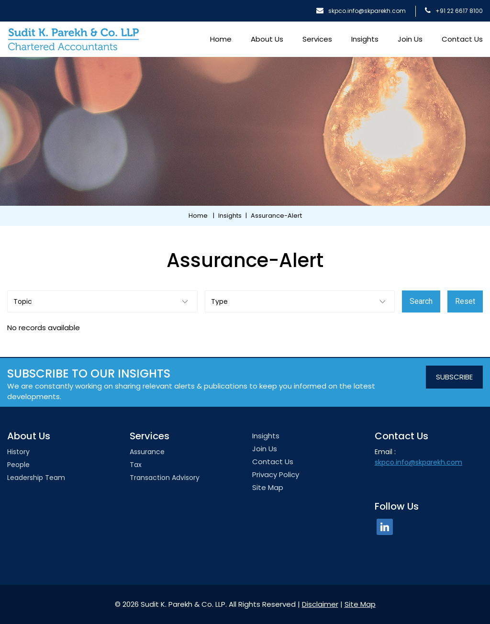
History (18, 452)
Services (317, 39)
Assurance (147, 452)
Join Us (410, 39)
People (18, 464)
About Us (267, 39)
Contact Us (462, 39)
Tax (136, 464)
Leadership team (36, 477)
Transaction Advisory (165, 477)
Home (221, 39)
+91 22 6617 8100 (454, 11)
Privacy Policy (275, 474)
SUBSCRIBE (454, 377)
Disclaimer (320, 604)
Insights (365, 39)
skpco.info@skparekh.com (361, 11)
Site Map (267, 487)
